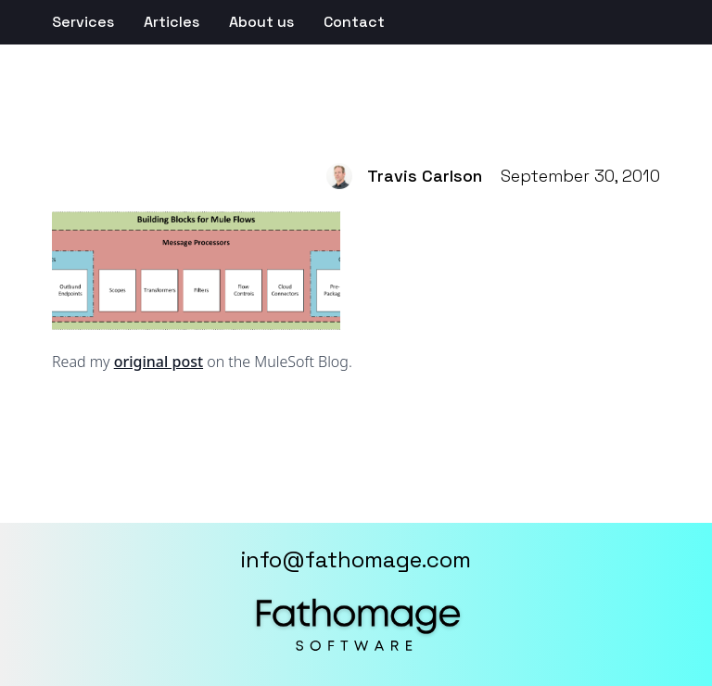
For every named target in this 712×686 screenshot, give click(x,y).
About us (261, 22)
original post (158, 361)
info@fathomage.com (356, 559)
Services (83, 22)
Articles (171, 22)
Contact (354, 22)
